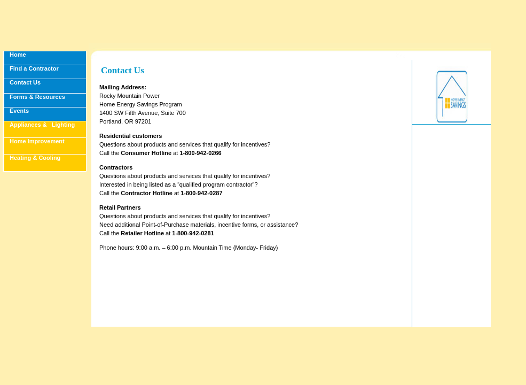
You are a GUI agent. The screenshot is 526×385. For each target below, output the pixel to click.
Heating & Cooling (35, 158)
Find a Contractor (34, 68)
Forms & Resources (37, 97)
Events (19, 110)
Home (18, 54)
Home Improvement (37, 141)
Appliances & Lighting (42, 124)
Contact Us (25, 82)
